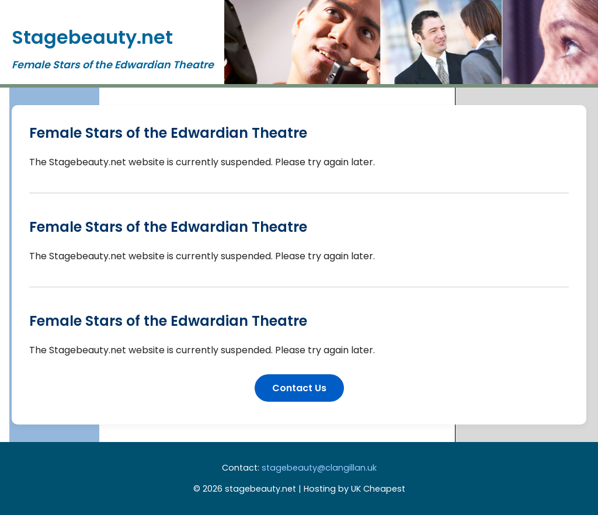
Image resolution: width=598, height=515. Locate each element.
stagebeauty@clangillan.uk (319, 468)
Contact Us (299, 388)
